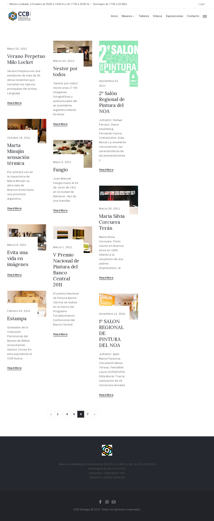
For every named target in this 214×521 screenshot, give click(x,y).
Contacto (193, 16)
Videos (157, 16)
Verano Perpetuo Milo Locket (26, 59)
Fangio (60, 170)
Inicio (114, 16)
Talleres (144, 16)
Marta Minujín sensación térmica (18, 154)
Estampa (17, 318)
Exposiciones (174, 16)
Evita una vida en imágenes (17, 258)
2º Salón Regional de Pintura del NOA (112, 102)
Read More (14, 103)
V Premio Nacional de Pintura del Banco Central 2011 (66, 270)
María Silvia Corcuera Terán (112, 222)
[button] (201, 4)
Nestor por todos (65, 71)
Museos (128, 16)
